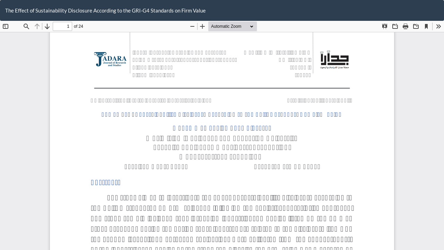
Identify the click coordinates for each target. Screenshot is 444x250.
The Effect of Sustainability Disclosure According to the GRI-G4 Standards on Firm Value (105, 10)
